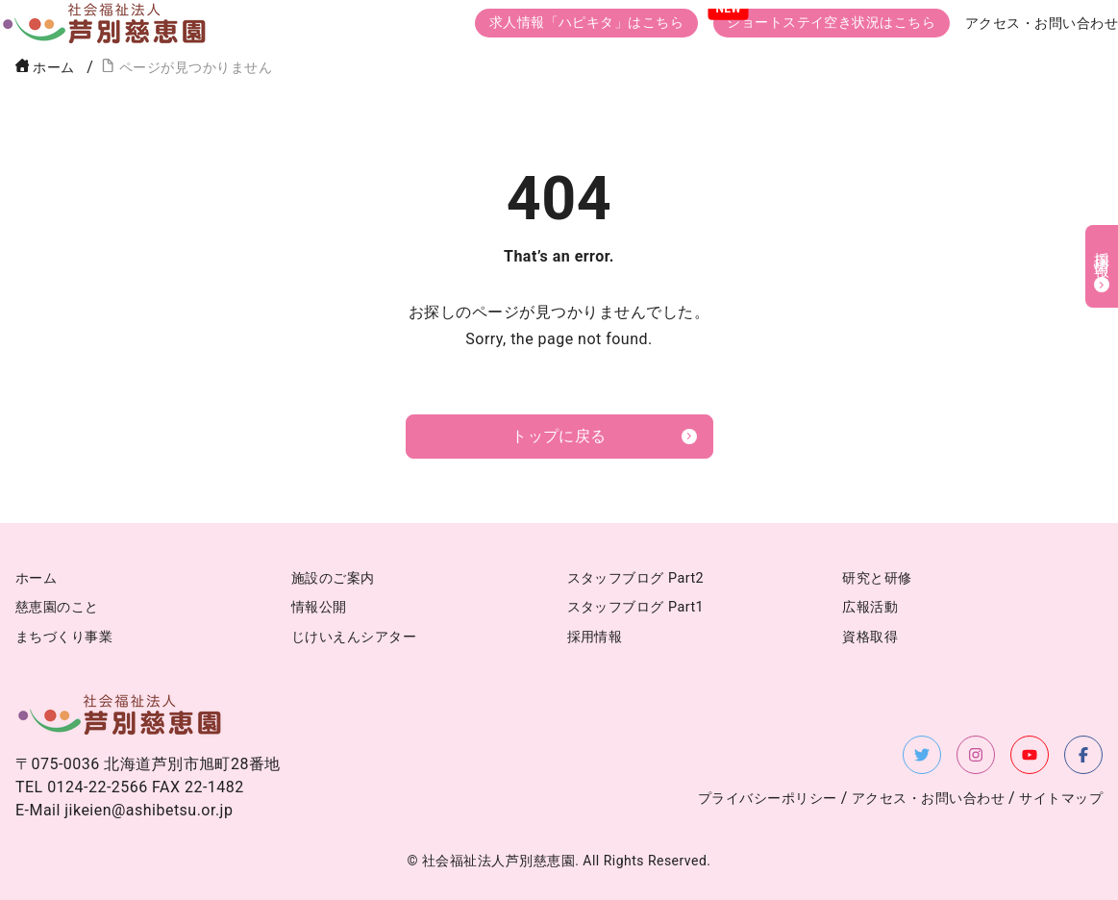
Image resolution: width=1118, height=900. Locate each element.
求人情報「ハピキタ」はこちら (586, 22)
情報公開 (319, 607)
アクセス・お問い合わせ (1041, 24)
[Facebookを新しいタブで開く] (1083, 755)
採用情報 (595, 637)
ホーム (45, 68)
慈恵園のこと (57, 607)
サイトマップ (1061, 798)
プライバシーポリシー (767, 798)
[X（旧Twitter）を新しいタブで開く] (922, 755)
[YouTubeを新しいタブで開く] (1029, 755)
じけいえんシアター (353, 637)
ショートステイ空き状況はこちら (831, 22)
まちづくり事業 (63, 637)
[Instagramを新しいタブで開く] (976, 755)
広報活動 (870, 607)
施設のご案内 (333, 578)
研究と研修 (876, 578)
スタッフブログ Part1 (636, 607)
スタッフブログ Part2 (636, 578)
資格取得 (870, 637)
